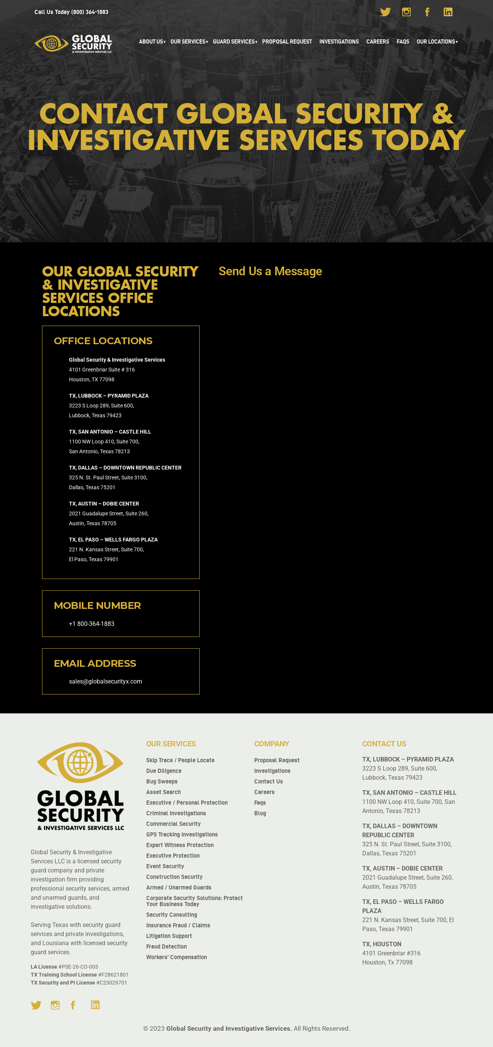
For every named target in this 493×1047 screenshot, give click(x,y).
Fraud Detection (166, 946)
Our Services (188, 42)
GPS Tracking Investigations (182, 834)
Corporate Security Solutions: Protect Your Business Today (194, 901)
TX (95, 379)
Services (154, 360)
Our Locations (436, 42)
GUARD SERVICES (234, 42)
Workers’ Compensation (176, 957)
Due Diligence (164, 771)
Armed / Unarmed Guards (178, 887)
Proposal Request (287, 42)
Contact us (268, 781)
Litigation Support (169, 936)
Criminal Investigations (176, 813)
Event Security (165, 866)
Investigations (339, 42)
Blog (260, 813)
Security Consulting (171, 914)
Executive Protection (173, 855)
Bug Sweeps (162, 781)
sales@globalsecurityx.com (105, 681)
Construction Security (174, 877)
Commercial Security (173, 824)
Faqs (260, 802)
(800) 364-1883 (89, 12)
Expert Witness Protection (180, 845)
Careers (377, 42)
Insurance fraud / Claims (178, 925)
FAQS (403, 42)
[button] (151, 41)
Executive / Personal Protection (187, 802)
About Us (151, 42)
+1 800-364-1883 (91, 623)
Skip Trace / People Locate (180, 760)
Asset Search (163, 792)
